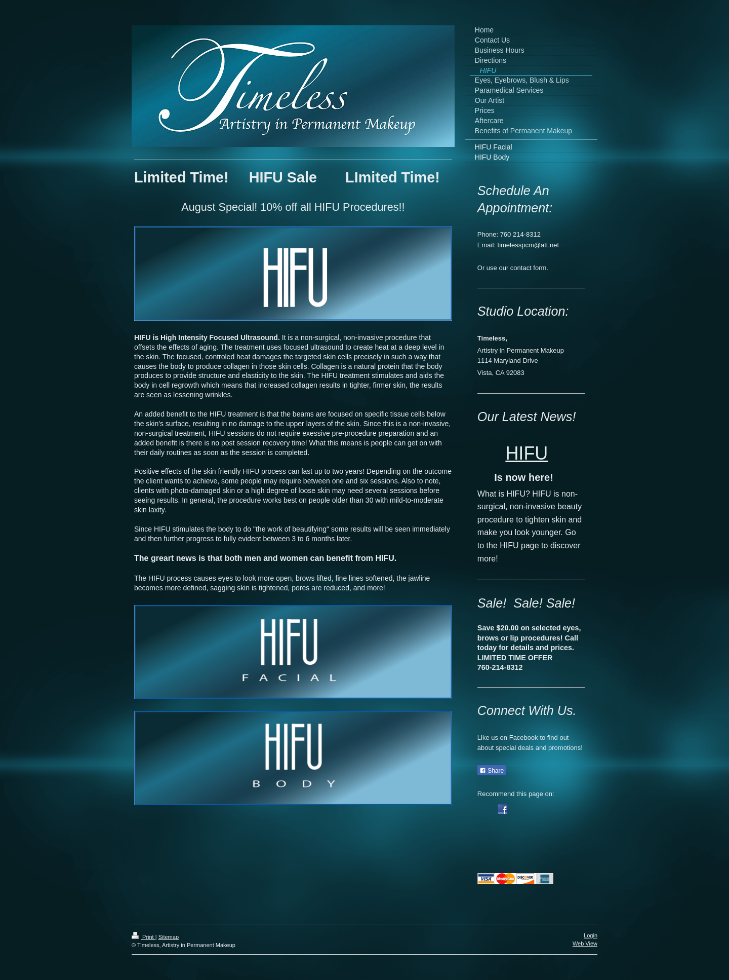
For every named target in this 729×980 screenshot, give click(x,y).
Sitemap (168, 937)
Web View (585, 943)
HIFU (526, 453)
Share (491, 770)
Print (143, 937)
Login (590, 935)
